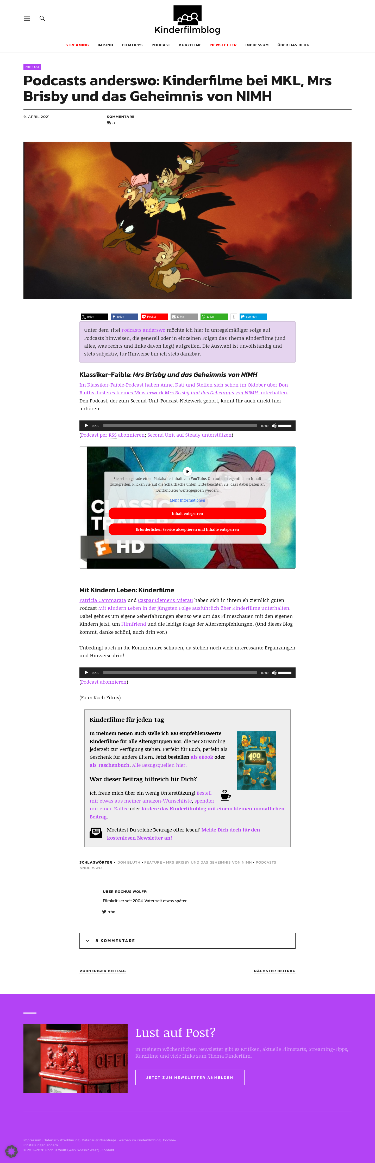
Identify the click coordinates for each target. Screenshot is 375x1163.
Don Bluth (128, 862)
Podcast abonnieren (104, 681)
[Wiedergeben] (86, 425)
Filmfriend (133, 623)
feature (153, 862)
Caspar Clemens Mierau (165, 600)
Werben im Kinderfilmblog (139, 1140)
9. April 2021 (36, 116)
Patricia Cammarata (102, 600)
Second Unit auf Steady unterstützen (189, 434)
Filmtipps (132, 45)
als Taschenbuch (109, 765)
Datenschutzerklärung (61, 1140)
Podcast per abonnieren (113, 434)
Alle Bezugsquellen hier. (159, 765)
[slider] (180, 425)
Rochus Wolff (130, 891)
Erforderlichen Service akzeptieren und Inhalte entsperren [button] (187, 529)
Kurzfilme (190, 45)
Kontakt (108, 1150)
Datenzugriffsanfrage (99, 1140)
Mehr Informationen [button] (187, 500)
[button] (94, 317)
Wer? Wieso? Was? (83, 1150)
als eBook (202, 757)
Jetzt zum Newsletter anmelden (190, 1077)
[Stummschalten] (274, 425)
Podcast (161, 45)
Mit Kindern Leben (119, 608)
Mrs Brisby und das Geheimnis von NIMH (209, 862)
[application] (187, 425)
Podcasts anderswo (144, 330)
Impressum (257, 45)
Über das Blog (293, 45)
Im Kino (105, 45)
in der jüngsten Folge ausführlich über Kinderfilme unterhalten (215, 608)
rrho (111, 912)
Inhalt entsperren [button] (187, 513)
